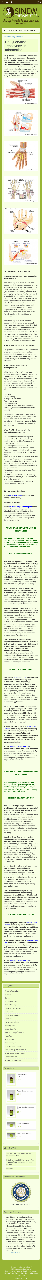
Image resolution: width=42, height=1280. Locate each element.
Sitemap (9, 1169)
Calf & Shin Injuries (12, 1005)
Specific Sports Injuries (13, 1046)
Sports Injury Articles (30, 1271)
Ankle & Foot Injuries (12, 991)
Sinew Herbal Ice (23, 1123)
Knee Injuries (10, 1025)
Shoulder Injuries (11, 1043)
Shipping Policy (9, 1273)
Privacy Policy (21, 1275)
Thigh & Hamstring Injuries (15, 1053)
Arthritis (8, 994)
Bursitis (7, 998)
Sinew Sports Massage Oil (25, 1108)
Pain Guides (9, 1039)
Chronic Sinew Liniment (22, 1076)
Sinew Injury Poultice (24, 1134)
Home (4, 30)
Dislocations (9, 1012)
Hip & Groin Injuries (12, 1022)
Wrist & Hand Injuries (13, 1060)
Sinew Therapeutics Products (16, 1050)
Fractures (8, 1019)
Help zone (13, 1267)
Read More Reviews (13, 1253)
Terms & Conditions (31, 1273)
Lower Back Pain (11, 1029)
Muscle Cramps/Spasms (14, 1032)
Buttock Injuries (11, 1001)
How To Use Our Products (13, 1271)
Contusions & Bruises (13, 1008)
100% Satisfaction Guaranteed (21, 1269)
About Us (29, 1267)
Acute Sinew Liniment (25, 1091)
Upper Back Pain (11, 1057)
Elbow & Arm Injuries (12, 1015)
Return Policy (19, 1273)
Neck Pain (8, 1036)
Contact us (21, 1267)
